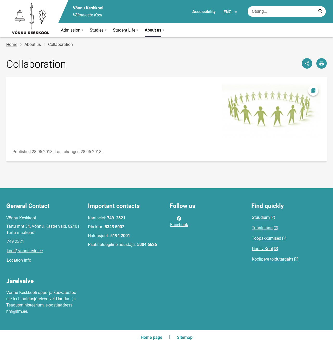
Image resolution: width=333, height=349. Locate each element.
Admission (73, 30)
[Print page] (321, 63)
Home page (151, 337)
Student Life (126, 30)
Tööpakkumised (266, 238)
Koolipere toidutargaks (272, 259)
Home (11, 44)
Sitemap (185, 337)
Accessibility (204, 11)
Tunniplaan (262, 227)
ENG (230, 12)
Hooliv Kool (262, 248)
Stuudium (261, 217)
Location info (19, 260)
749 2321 (15, 241)
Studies (99, 30)
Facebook (179, 221)
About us (155, 30)
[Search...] (320, 11)
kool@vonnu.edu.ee (25, 250)
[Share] (307, 63)
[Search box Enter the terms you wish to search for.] (287, 11)
